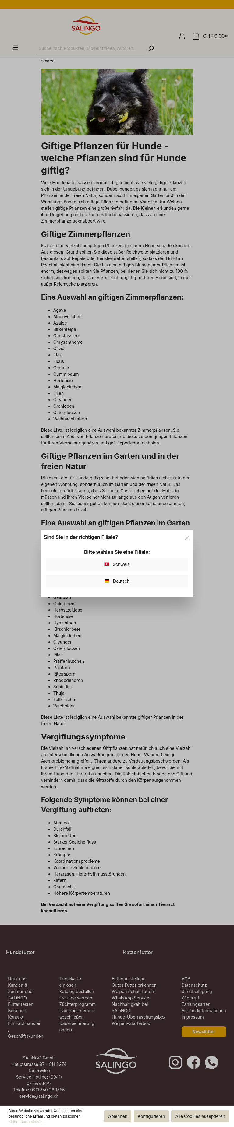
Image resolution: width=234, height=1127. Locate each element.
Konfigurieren (151, 1116)
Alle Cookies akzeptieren (200, 1116)
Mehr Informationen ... (28, 1121)
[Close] (187, 536)
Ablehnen (117, 1116)
